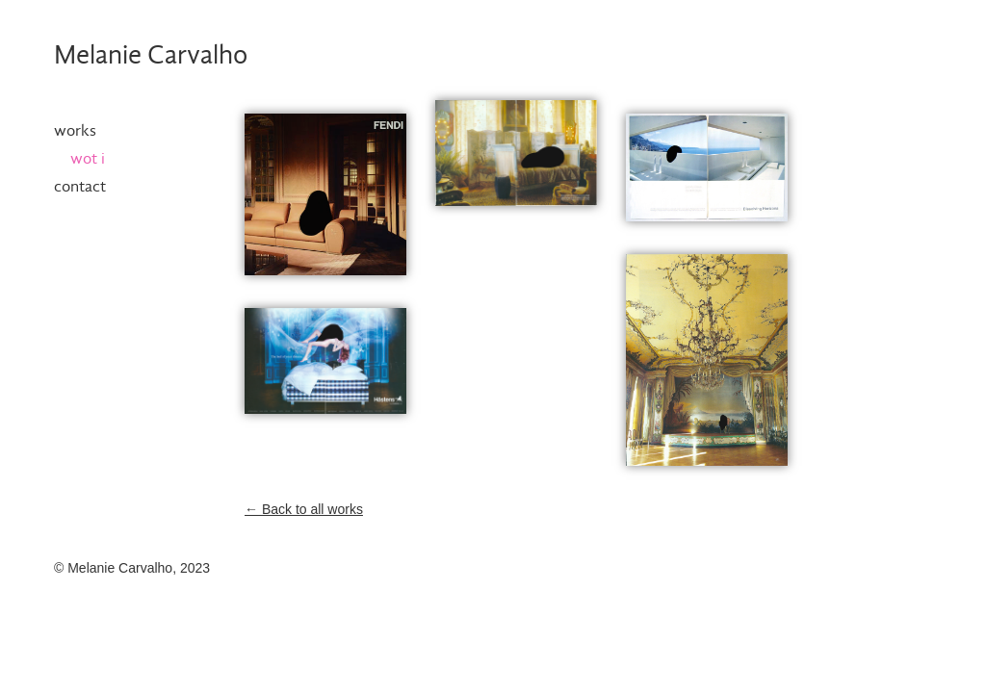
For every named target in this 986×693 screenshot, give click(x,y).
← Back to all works (304, 509)
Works (75, 131)
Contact (80, 187)
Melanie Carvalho (150, 56)
